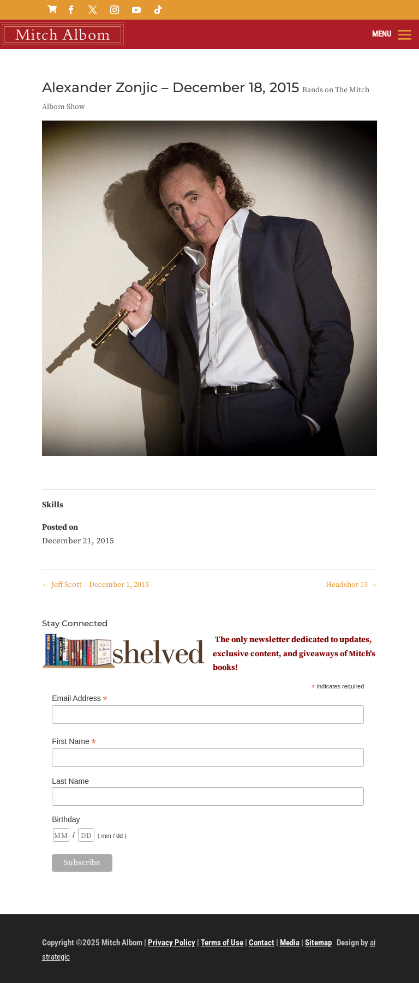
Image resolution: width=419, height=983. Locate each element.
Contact (261, 943)
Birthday (66, 819)
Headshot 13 (351, 585)
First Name (74, 741)
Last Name (70, 781)
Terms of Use (222, 943)
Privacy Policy (171, 943)
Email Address (79, 698)
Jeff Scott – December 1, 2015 (95, 585)
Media (290, 943)
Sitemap (318, 943)
